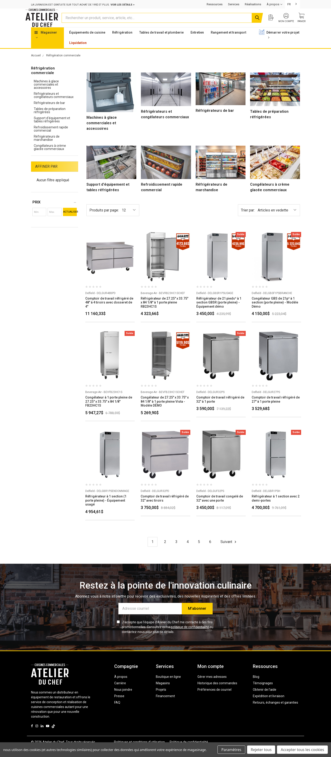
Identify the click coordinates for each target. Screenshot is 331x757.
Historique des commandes (217, 692)
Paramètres (231, 749)
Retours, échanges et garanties (275, 711)
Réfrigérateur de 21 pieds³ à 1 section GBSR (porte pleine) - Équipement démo (218, 311)
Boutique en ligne (168, 685)
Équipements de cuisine (87, 41)
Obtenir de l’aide (264, 698)
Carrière (120, 692)
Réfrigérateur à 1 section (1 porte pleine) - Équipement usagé (105, 509)
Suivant (229, 550)
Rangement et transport (228, 41)
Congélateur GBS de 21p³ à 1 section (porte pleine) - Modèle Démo (275, 311)
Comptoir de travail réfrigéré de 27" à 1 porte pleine (276, 408)
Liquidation (78, 51)
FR (289, 4)
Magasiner (45, 43)
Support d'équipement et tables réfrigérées (52, 128)
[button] (54, 211)
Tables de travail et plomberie (161, 41)
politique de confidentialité (190, 636)
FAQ (117, 711)
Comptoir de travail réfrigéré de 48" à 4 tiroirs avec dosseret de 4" (109, 311)
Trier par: (248, 219)
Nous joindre (123, 698)
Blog (256, 685)
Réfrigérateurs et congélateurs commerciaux (54, 104)
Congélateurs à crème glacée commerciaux (50, 156)
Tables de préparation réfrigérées (50, 119)
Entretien (197, 41)
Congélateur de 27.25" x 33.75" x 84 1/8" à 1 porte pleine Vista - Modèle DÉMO (165, 410)
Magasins (163, 692)
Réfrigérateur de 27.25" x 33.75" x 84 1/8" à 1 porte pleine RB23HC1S (164, 311)
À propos (120, 685)
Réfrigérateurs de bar (49, 111)
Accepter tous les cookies (302, 749)
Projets (161, 698)
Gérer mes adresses (212, 685)
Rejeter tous (261, 749)
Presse (119, 705)
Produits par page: (104, 219)
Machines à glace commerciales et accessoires (46, 93)
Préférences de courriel (214, 698)
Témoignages (263, 692)
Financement (165, 705)
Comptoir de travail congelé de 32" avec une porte (219, 507)
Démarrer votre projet (282, 43)
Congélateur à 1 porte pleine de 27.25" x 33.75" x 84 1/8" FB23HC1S (108, 410)
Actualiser (70, 220)
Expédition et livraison (268, 705)
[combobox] (292, 4)
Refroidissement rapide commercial (51, 137)
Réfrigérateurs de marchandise (47, 147)
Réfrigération (122, 41)
